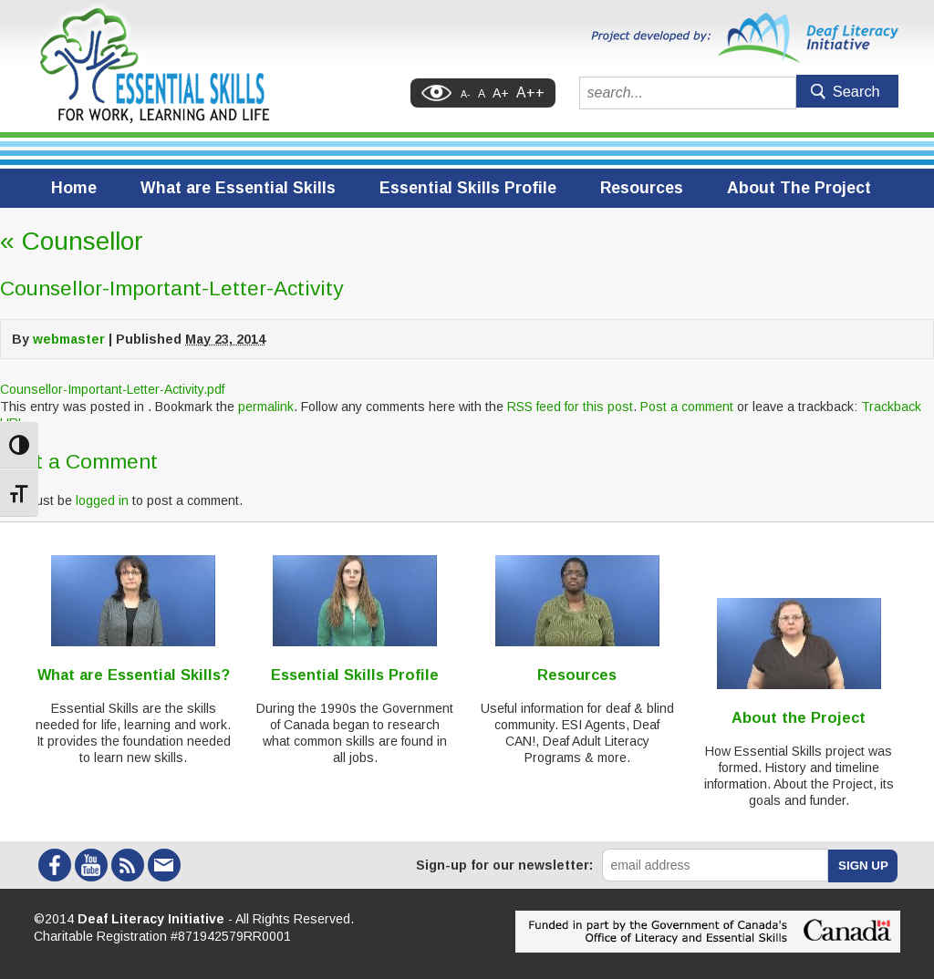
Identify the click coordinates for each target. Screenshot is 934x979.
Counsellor (71, 241)
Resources (641, 188)
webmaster (69, 339)
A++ (530, 92)
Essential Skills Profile (467, 188)
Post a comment (686, 406)
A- (466, 93)
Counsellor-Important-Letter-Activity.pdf (112, 389)
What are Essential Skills (238, 188)
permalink (266, 406)
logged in (102, 500)
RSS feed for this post (570, 406)
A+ (501, 93)
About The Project (799, 188)
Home (74, 188)
